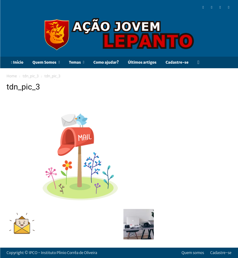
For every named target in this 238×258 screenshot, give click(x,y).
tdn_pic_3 (31, 76)
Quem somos (192, 252)
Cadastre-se (220, 252)
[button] (198, 62)
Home (12, 76)
